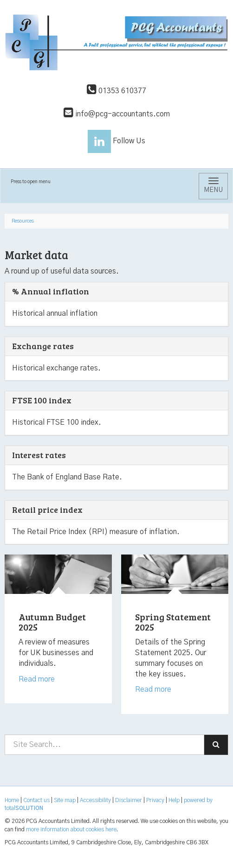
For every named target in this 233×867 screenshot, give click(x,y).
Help (174, 800)
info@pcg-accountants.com (117, 114)
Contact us (36, 800)
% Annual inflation (50, 291)
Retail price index (47, 509)
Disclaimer (128, 800)
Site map (65, 800)
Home (12, 800)
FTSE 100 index (41, 400)
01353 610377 (116, 91)
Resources (23, 220)
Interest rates (39, 454)
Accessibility (95, 800)
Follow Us (116, 141)
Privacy (155, 800)
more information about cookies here (71, 829)
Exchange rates (43, 345)
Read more (38, 679)
